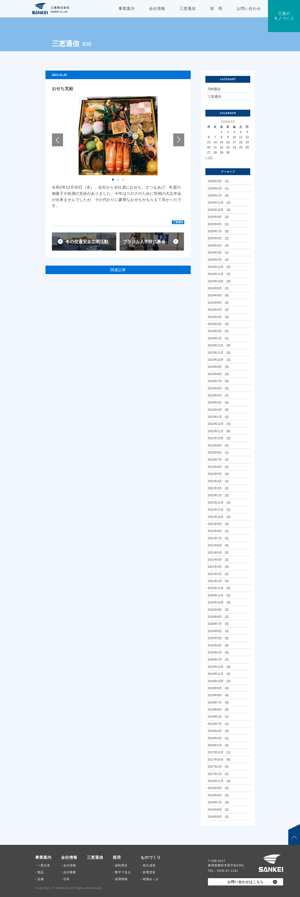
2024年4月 (215, 317)
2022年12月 (216, 424)
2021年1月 (215, 581)
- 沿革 (65, 879)
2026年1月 (215, 195)
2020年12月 (216, 588)
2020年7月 (215, 623)
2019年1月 (215, 716)
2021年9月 (215, 524)
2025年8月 (215, 224)
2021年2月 (215, 574)
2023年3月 (215, 409)
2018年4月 (215, 731)
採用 (117, 857)
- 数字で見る (122, 872)
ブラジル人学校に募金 (144, 241)
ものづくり (150, 857)
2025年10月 (216, 209)
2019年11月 (216, 673)
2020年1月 (215, 659)
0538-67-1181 (227, 870)
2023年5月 (215, 395)
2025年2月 (215, 259)
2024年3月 (215, 324)
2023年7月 (215, 381)
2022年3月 (215, 488)
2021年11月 (216, 509)
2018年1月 (215, 745)
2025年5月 (215, 238)
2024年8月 (215, 295)
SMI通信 (214, 89)
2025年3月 (215, 252)
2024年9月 (215, 288)
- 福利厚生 (120, 865)
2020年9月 (215, 609)
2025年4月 (215, 245)
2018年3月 (215, 738)
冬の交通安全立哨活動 (87, 241)
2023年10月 (216, 359)
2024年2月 (215, 331)
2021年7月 (215, 538)
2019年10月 (216, 681)
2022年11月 (216, 431)
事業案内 (43, 857)
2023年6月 (215, 388)
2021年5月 (215, 552)
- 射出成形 (148, 865)
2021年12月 (216, 502)
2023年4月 (215, 402)
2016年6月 (215, 809)
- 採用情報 (120, 879)
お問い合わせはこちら (245, 882)
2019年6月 (215, 709)
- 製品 (39, 872)
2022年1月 (215, 495)
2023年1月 (215, 416)
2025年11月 (216, 202)
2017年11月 (216, 752)
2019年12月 (216, 666)
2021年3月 (215, 566)
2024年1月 (215, 338)
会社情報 (69, 857)
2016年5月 (215, 816)
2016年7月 (215, 802)
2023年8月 (215, 374)
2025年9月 (215, 217)
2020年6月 (215, 631)
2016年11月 (216, 781)
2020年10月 (216, 602)
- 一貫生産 (42, 865)
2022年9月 (215, 445)
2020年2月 (215, 652)
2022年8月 (215, 452)
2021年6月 (215, 545)
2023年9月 (215, 366)
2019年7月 (215, 702)
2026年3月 (215, 181)
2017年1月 (215, 774)
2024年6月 (215, 302)
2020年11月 (216, 595)
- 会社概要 (68, 872)
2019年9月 (215, 688)
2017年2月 (215, 766)
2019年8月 (215, 695)
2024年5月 (215, 309)
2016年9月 (215, 788)
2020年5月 (215, 638)
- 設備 (39, 879)
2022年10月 (216, 438)
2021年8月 (215, 531)
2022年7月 (215, 459)
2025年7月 (215, 231)
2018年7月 (215, 724)
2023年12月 (216, 345)
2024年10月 (216, 281)
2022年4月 (215, 481)
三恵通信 (178, 222)
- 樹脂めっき (149, 879)
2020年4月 (215, 645)
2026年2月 (215, 188)
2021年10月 (216, 517)
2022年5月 (215, 474)
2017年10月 (216, 759)
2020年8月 (215, 616)
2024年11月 (216, 274)
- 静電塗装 (148, 872)
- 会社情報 (68, 865)
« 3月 (208, 157)
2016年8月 (215, 795)
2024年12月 (216, 267)
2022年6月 (215, 466)
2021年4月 (215, 559)
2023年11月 (216, 352)
